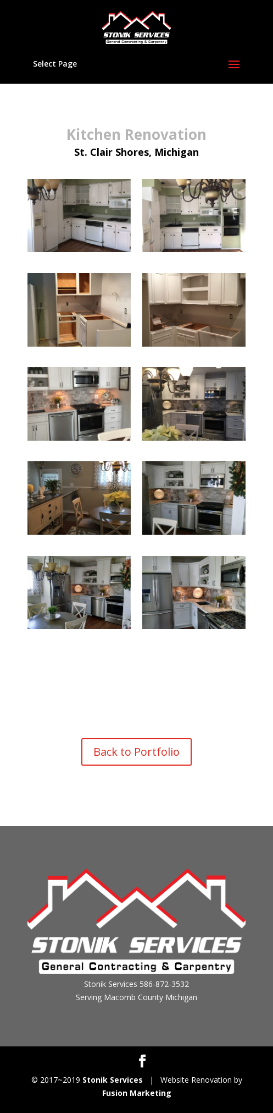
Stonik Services (112, 1079)
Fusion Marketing (136, 1093)
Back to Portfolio (136, 751)
